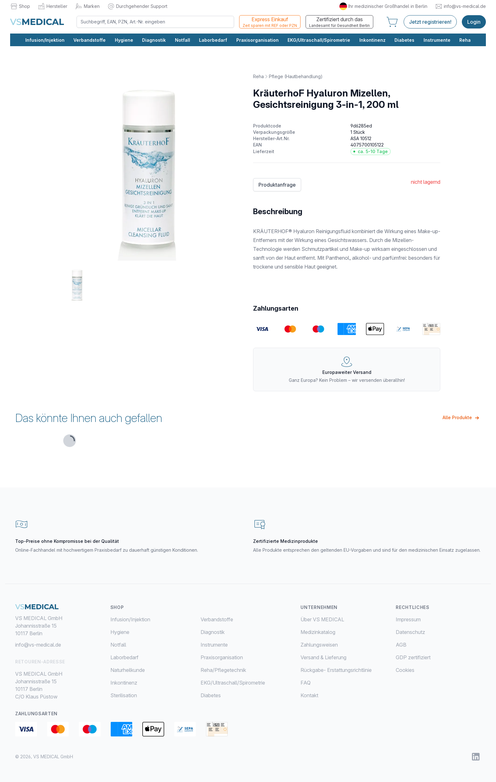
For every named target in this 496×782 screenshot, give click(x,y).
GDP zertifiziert (413, 657)
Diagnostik (154, 40)
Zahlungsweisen (319, 645)
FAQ (306, 683)
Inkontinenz (372, 40)
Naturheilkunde (127, 670)
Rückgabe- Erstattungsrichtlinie (336, 670)
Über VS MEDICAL (322, 619)
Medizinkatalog (318, 632)
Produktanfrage (277, 185)
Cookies (405, 670)
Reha (465, 40)
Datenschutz (410, 632)
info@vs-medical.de (460, 6)
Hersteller (52, 6)
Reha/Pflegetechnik (223, 670)
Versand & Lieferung (323, 657)
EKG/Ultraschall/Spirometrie (319, 40)
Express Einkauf (270, 22)
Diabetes (404, 40)
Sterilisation (123, 695)
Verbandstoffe (89, 40)
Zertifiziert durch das (339, 22)
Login (473, 22)
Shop (20, 6)
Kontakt (309, 695)
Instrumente (437, 40)
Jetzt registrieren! (430, 22)
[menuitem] (155, 619)
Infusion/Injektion (45, 40)
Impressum (408, 619)
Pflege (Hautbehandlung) (296, 76)
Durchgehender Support (137, 6)
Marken (87, 6)
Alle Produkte (462, 418)
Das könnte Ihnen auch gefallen (88, 418)
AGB (401, 645)
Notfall (182, 40)
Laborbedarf (213, 40)
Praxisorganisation (257, 40)
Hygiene (124, 40)
